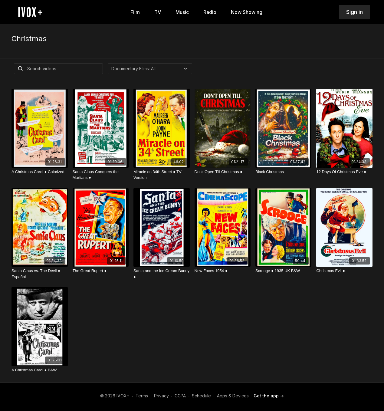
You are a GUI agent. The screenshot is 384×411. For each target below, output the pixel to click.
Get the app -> (269, 395)
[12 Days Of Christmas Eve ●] (344, 172)
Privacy (161, 395)
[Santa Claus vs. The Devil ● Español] (39, 274)
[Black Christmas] (283, 172)
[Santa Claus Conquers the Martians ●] (101, 175)
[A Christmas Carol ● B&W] (39, 370)
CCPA (180, 395)
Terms (142, 395)
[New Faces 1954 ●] (223, 271)
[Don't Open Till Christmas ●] (223, 172)
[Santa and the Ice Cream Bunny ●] (161, 274)
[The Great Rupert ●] (101, 271)
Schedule (201, 395)
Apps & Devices (233, 395)
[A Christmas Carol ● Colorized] (39, 172)
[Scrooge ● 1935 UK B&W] (283, 271)
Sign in (354, 12)
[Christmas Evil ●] (344, 271)
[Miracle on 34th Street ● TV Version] (161, 175)
